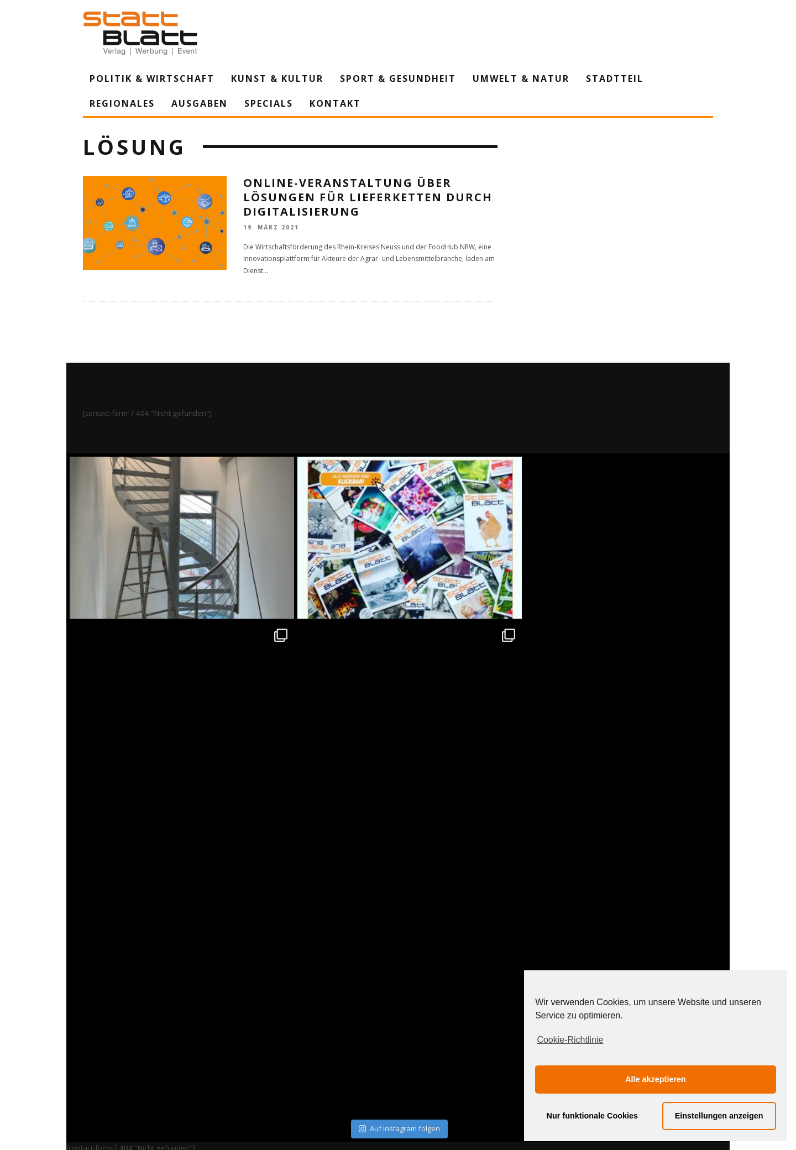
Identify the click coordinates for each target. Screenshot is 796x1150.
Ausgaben (199, 103)
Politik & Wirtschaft (152, 78)
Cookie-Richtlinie (570, 1039)
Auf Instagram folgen (399, 798)
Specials (268, 103)
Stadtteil (614, 78)
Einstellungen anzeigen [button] (719, 1115)
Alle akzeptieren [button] (655, 1079)
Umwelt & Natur (521, 78)
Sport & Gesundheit (398, 78)
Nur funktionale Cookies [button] (592, 1115)
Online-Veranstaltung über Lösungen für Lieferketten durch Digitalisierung (368, 197)
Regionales (122, 103)
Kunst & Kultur (277, 78)
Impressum (279, 1039)
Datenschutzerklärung (400, 1039)
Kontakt (335, 103)
